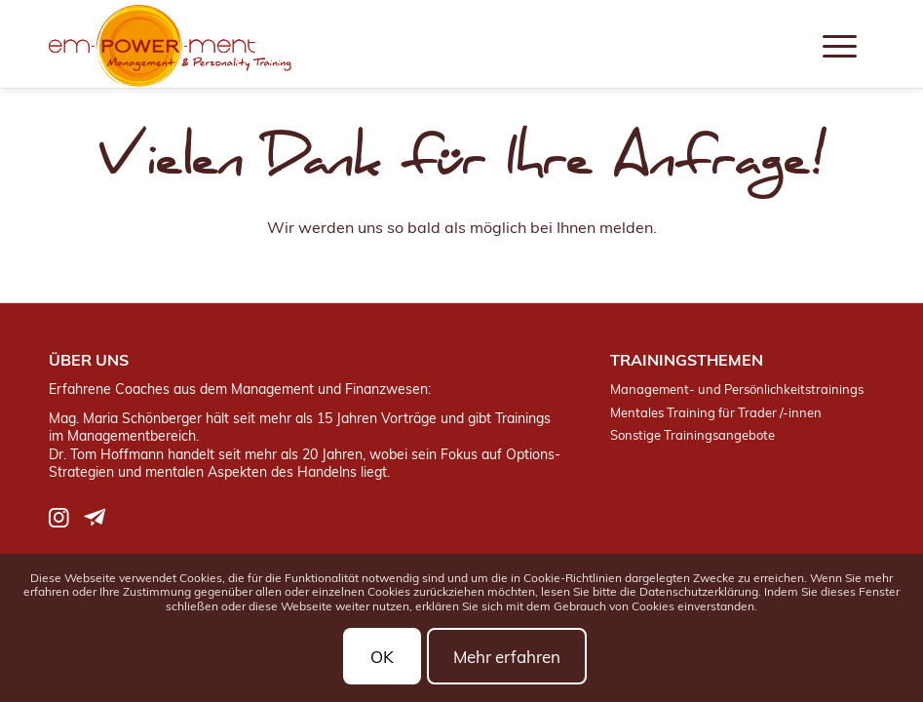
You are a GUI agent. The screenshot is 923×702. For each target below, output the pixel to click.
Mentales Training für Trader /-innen (716, 412)
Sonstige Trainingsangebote (692, 435)
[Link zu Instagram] (59, 517)
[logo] (170, 46)
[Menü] (839, 44)
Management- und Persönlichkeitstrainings (737, 389)
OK (382, 656)
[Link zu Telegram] (94, 517)
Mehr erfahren (506, 656)
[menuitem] (839, 44)
